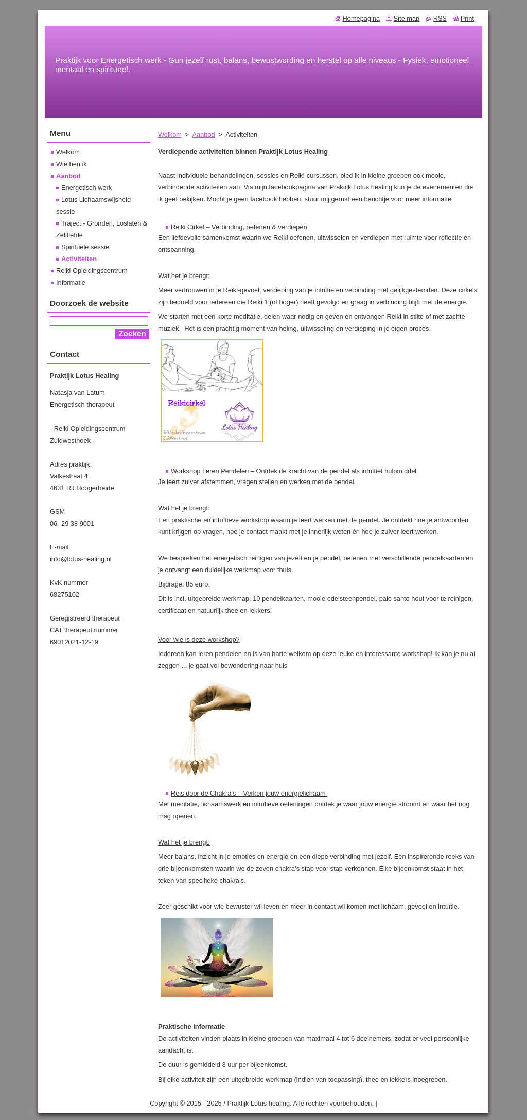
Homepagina (361, 18)
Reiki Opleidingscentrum (92, 270)
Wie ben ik (71, 164)
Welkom (170, 135)
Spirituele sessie (85, 247)
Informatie (70, 282)
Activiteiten (79, 259)
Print (467, 18)
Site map (407, 18)
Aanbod (203, 135)
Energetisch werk (86, 188)
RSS (440, 18)
